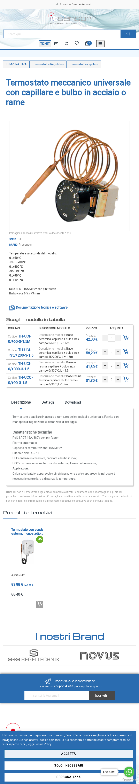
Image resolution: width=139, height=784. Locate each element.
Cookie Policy (43, 744)
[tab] (21, 404)
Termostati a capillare (84, 64)
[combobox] (61, 34)
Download (73, 402)
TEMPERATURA (16, 64)
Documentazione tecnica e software (42, 307)
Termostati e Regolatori (48, 64)
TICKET (45, 43)
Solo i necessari (68, 765)
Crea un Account (81, 4)
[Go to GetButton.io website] (129, 779)
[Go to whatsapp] (129, 772)
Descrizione (21, 402)
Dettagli (48, 402)
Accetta (68, 753)
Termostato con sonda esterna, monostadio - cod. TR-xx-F (27, 532)
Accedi (64, 4)
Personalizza (68, 777)
